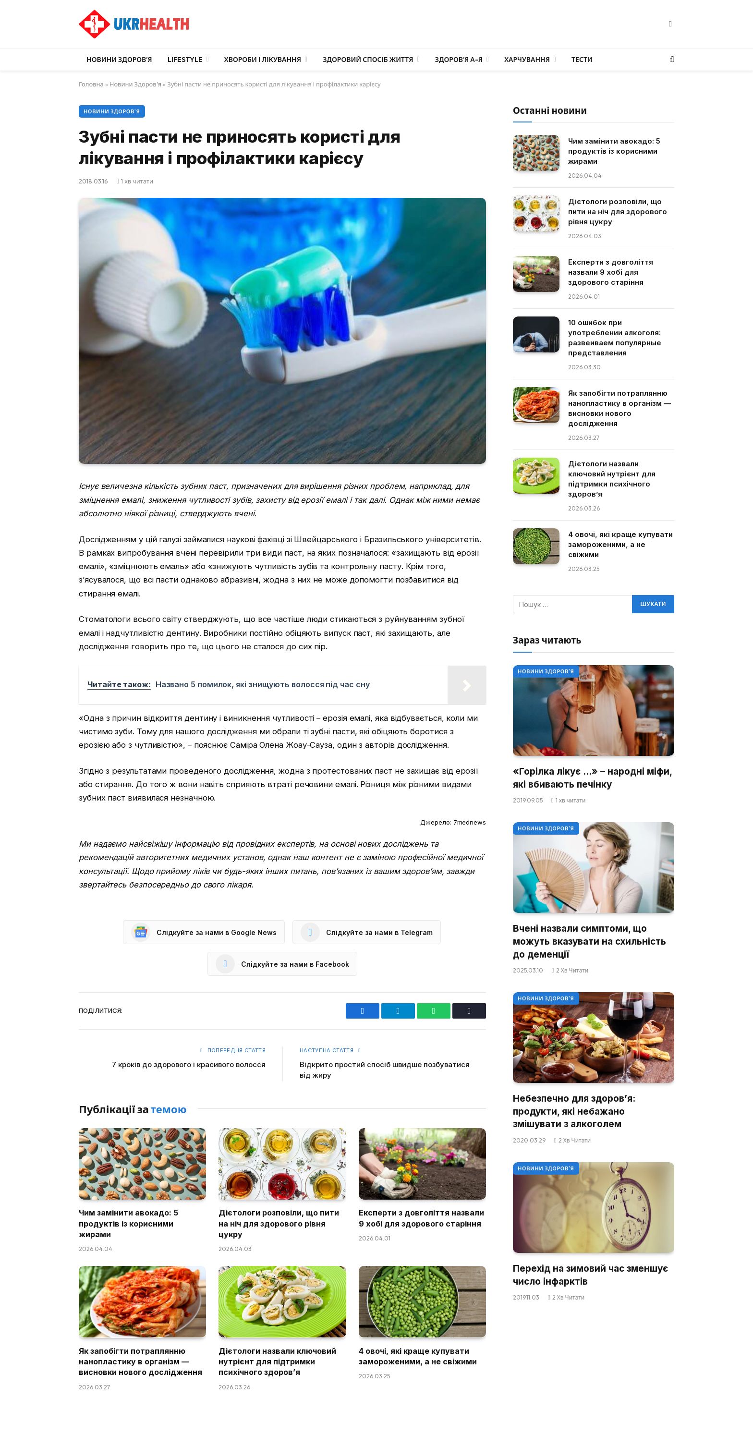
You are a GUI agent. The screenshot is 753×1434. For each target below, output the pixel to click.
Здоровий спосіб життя (368, 59)
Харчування (527, 59)
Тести (582, 59)
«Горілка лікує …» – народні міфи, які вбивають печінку (592, 778)
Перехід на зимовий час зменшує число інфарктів (590, 1275)
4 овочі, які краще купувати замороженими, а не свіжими (418, 1356)
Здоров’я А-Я (459, 59)
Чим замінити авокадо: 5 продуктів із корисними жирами (128, 1223)
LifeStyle (185, 59)
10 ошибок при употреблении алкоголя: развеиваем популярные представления (614, 337)
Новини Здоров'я (135, 84)
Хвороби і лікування (262, 59)
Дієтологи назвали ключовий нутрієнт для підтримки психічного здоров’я (277, 1361)
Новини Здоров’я (119, 59)
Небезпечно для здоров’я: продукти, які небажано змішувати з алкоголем (574, 1111)
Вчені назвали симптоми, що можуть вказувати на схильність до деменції (589, 941)
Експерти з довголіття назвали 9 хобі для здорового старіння (421, 1218)
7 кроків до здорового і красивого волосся (189, 1064)
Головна (91, 84)
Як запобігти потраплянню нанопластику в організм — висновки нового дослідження (140, 1361)
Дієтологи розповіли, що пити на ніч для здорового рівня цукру (279, 1223)
